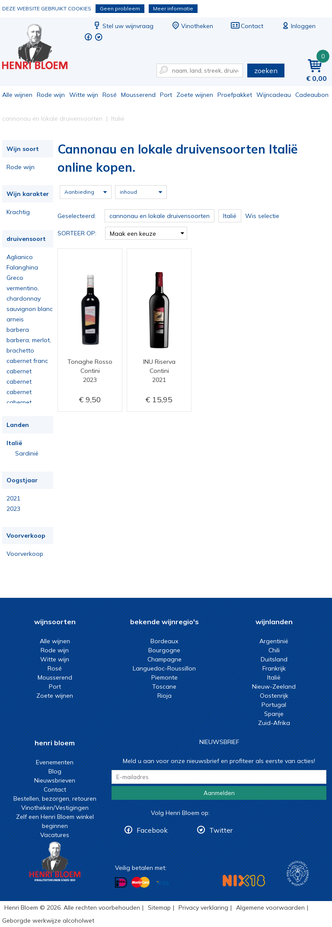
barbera (17, 330)
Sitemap (159, 907)
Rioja (164, 695)
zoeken (266, 70)
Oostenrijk (274, 695)
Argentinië (273, 641)
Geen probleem (120, 8)
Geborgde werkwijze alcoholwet (48, 920)
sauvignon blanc (29, 309)
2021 (13, 498)
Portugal (274, 705)
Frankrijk (274, 668)
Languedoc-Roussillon (164, 668)
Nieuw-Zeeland (274, 686)
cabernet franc (27, 361)
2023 (13, 509)
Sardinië (26, 453)
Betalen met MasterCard (140, 882)
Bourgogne (164, 650)
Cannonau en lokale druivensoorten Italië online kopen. (40, 47)
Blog (54, 771)
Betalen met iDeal (121, 882)
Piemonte (164, 677)
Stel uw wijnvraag (122, 26)
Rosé (109, 95)
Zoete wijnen (194, 95)
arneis (15, 319)
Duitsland (274, 659)
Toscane (164, 686)
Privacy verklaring (203, 907)
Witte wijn (83, 95)
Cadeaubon (312, 95)
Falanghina (22, 267)
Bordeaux (164, 641)
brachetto (20, 350)
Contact (246, 26)
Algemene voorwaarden (270, 907)
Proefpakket (234, 95)
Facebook (152, 830)
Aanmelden (219, 792)
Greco (14, 278)
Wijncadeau (273, 95)
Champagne (164, 659)
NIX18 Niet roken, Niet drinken (244, 880)
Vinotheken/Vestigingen (55, 808)
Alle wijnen (17, 95)
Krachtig (18, 212)
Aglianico (19, 257)
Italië (14, 443)
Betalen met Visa (162, 883)
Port (166, 95)
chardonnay (23, 298)
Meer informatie (173, 8)
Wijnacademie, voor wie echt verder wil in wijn (298, 873)
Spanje (274, 714)
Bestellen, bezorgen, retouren (54, 798)
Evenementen (54, 762)
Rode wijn (51, 95)
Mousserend (138, 95)
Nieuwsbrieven (54, 780)
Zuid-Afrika (274, 723)
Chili (274, 650)
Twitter (221, 830)
